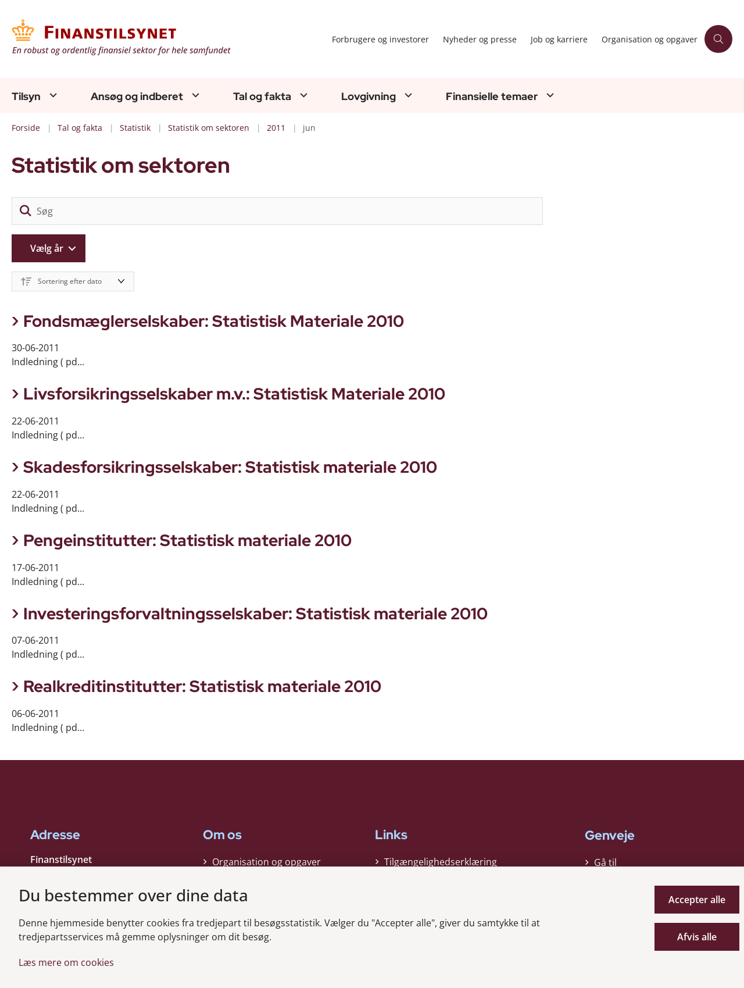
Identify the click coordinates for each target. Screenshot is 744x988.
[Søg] (277, 211)
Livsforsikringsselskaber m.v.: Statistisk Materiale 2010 (234, 393)
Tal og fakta (262, 97)
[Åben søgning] (718, 39)
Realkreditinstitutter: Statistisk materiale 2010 (202, 686)
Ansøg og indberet (137, 97)
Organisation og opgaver (266, 861)
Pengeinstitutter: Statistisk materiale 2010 (187, 540)
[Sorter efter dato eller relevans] (73, 281)
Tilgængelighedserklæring (440, 861)
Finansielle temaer (492, 97)
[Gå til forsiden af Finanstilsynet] (168, 39)
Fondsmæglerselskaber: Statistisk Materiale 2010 (213, 321)
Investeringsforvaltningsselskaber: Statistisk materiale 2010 (255, 613)
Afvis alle (697, 936)
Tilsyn (26, 97)
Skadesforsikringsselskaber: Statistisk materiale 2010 (230, 467)
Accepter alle (696, 899)
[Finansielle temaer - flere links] (549, 95)
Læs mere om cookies (66, 962)
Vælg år (46, 248)
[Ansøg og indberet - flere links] (194, 95)
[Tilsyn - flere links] (52, 95)
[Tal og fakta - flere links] (302, 95)
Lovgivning (368, 97)
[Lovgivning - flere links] (407, 95)
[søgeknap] (26, 211)
